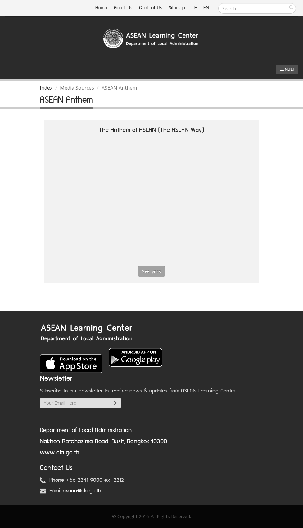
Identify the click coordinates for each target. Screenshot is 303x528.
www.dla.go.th (59, 452)
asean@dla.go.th (82, 490)
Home (101, 8)
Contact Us (150, 8)
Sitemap (177, 8)
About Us (123, 8)
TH (195, 8)
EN (206, 8)
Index (46, 87)
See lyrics (151, 271)
